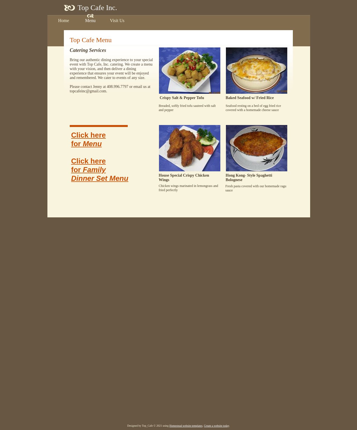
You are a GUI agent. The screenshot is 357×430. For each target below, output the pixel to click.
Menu (92, 144)
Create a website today (216, 425)
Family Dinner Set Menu (99, 173)
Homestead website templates (185, 425)
